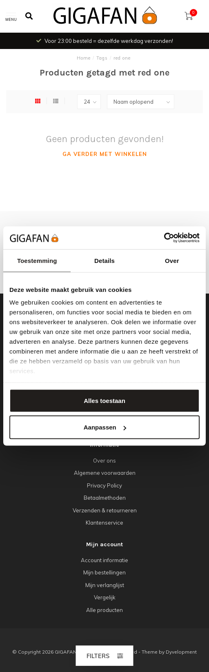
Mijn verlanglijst (104, 585)
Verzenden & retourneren (105, 510)
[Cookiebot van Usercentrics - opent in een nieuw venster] (164, 238)
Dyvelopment (181, 652)
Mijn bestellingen (104, 572)
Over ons (104, 460)
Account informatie (104, 560)
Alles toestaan (104, 400)
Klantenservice (104, 522)
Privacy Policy (104, 485)
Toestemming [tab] (37, 260)
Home (84, 58)
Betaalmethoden (105, 497)
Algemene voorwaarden (105, 473)
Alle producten (104, 610)
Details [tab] (104, 260)
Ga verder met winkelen (104, 154)
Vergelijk (105, 597)
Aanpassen (105, 427)
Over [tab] (172, 260)
